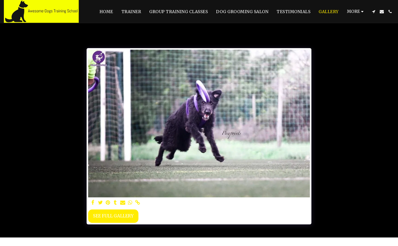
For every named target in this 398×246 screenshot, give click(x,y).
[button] (373, 12)
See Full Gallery (113, 216)
